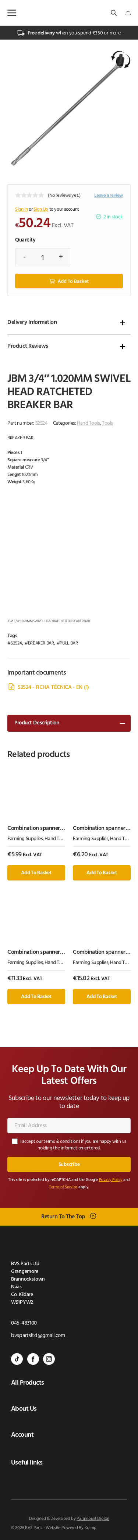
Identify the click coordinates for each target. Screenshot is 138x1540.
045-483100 (24, 1323)
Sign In (21, 209)
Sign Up (40, 209)
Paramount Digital (93, 1519)
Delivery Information (32, 322)
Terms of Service (63, 1187)
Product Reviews (27, 346)
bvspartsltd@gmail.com (38, 1335)
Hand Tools (88, 423)
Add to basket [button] (36, 873)
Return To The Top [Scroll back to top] (63, 1216)
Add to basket (73, 281)
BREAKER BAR (41, 643)
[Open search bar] (114, 13)
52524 (16, 643)
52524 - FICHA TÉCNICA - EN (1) (53, 687)
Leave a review (108, 195)
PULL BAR (69, 643)
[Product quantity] (42, 257)
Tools (107, 423)
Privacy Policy (111, 1180)
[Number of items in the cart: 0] (128, 13)
